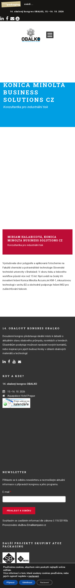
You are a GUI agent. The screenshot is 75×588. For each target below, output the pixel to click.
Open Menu (49, 35)
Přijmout (10, 582)
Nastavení (44, 582)
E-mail (7, 491)
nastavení (33, 576)
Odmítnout (27, 582)
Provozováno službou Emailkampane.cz (24, 525)
